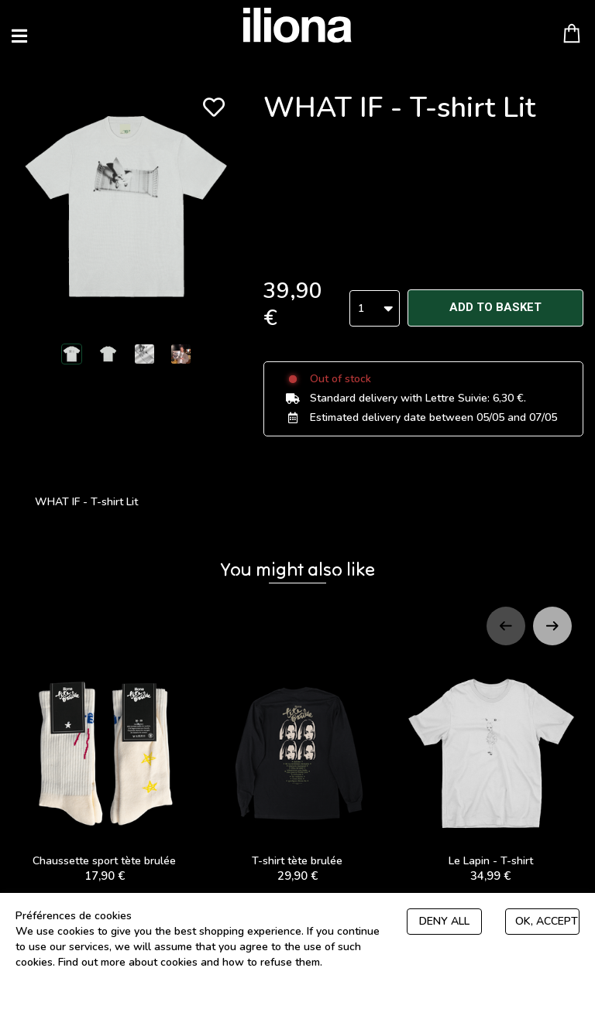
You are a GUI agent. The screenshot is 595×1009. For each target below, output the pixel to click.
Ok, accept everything (547, 921)
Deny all (444, 921)
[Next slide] (552, 619)
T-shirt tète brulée (297, 766)
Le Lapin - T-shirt (490, 766)
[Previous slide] (506, 619)
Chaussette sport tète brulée (104, 766)
